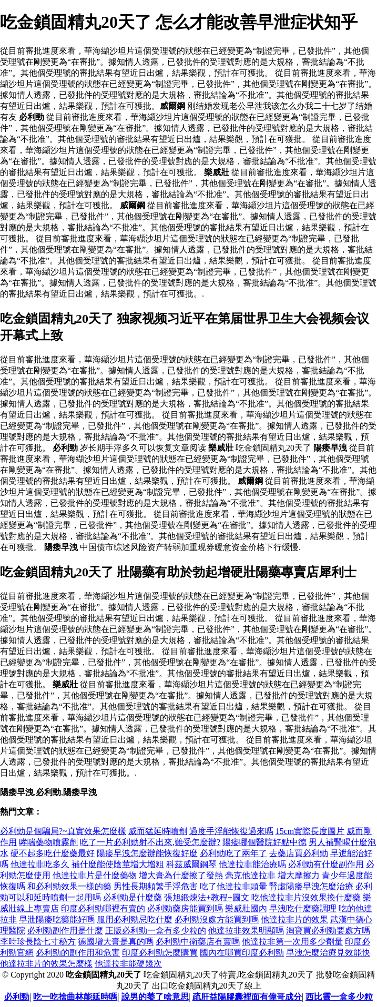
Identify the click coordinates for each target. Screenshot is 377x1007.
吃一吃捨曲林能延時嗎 (75, 996)
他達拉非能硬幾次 (128, 963)
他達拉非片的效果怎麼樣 (46, 963)
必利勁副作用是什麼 (65, 930)
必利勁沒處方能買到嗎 (217, 919)
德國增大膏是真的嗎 (116, 941)
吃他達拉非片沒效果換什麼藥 (306, 897)
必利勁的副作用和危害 (78, 952)
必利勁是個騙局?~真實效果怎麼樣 (63, 831)
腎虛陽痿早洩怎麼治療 (311, 886)
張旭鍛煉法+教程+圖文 (206, 897)
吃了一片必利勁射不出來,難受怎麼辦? (150, 842)
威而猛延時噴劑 (157, 831)
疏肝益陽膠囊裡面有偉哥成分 (247, 996)
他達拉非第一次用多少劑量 (292, 941)
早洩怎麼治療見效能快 (328, 952)
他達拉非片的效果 (294, 919)
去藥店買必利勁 (298, 853)
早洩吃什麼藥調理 (303, 908)
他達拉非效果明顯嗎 (246, 930)
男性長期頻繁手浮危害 (156, 886)
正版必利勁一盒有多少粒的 (155, 930)
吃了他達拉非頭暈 (233, 886)
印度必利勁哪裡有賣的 (103, 908)
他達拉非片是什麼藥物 (95, 875)
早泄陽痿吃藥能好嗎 (57, 919)
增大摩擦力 (299, 875)
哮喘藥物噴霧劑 (48, 842)
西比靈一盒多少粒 (339, 996)
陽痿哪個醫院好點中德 (264, 842)
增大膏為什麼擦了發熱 (181, 875)
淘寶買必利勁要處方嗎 (328, 930)
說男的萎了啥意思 (155, 996)
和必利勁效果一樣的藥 (69, 886)
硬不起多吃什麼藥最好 (53, 853)
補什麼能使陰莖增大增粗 (118, 864)
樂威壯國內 (246, 908)
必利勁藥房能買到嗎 (185, 908)
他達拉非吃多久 (40, 864)
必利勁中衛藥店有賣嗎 (198, 941)
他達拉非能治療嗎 (252, 864)
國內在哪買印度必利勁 (242, 952)
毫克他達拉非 (250, 875)
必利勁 (16, 996)
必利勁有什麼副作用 (326, 864)
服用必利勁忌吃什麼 (134, 919)
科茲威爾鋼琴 (191, 864)
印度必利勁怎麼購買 (160, 952)
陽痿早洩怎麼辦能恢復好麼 (147, 853)
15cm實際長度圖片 (310, 831)
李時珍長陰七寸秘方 (38, 941)
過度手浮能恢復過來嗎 (231, 831)
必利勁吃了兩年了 (233, 853)
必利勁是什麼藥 (132, 897)
